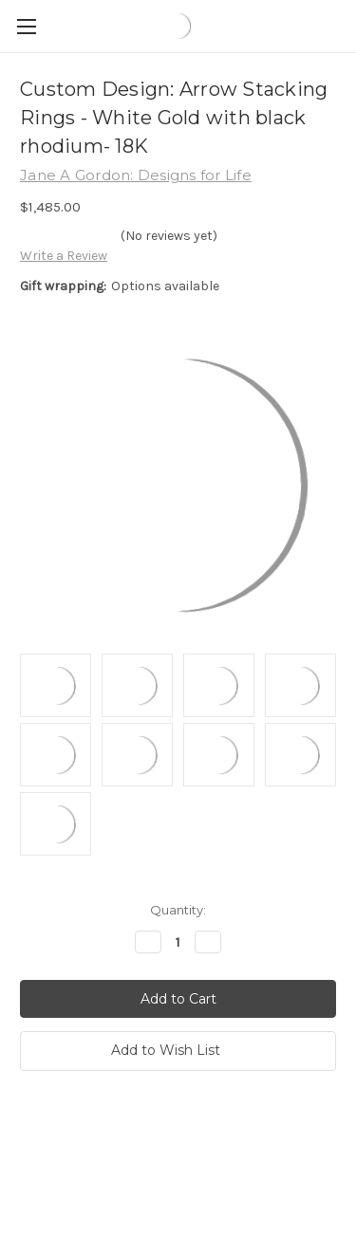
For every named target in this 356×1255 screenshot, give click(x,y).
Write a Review (63, 256)
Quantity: (178, 909)
